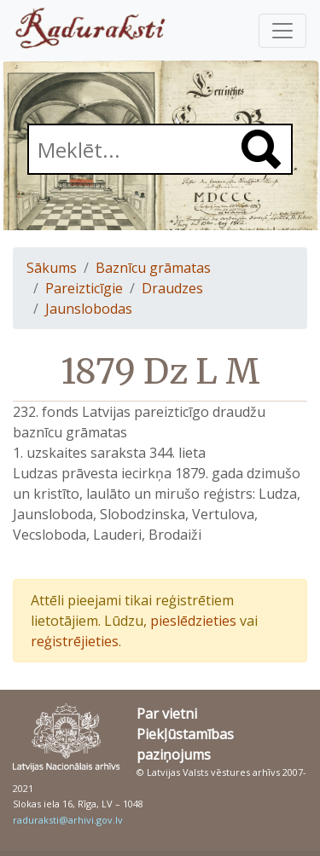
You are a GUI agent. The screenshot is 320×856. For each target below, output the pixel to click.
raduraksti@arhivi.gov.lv (68, 819)
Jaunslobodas (88, 308)
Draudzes (172, 288)
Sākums (51, 267)
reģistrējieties (75, 641)
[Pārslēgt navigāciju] (282, 31)
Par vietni (167, 713)
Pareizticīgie (84, 288)
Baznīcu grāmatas (153, 267)
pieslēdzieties (193, 620)
